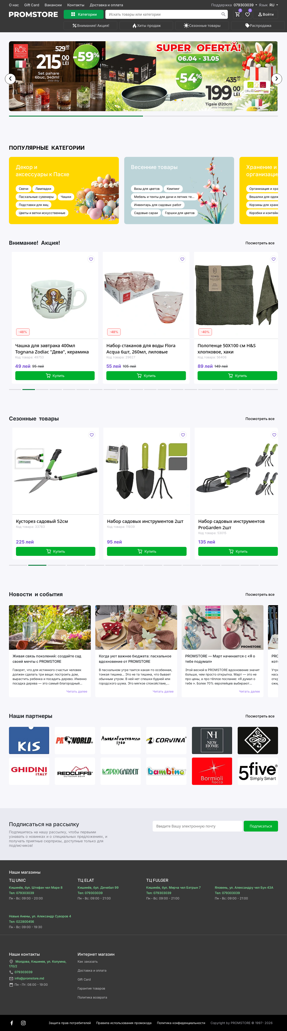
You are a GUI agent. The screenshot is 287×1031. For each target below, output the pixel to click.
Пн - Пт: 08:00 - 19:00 (28, 984)
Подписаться (261, 826)
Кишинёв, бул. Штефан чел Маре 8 (36, 887)
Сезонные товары (202, 25)
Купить (60, 375)
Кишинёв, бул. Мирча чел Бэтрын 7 (173, 887)
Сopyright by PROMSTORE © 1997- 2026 (242, 1023)
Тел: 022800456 (21, 921)
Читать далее (76, 691)
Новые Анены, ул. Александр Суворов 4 (40, 916)
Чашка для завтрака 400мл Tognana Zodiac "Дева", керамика (57, 348)
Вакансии (53, 5)
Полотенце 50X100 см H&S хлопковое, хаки (232, 348)
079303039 (21, 972)
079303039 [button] (244, 5)
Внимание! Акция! (90, 25)
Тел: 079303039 (21, 893)
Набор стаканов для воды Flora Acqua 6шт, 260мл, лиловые (146, 348)
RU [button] (272, 5)
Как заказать (88, 961)
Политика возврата (92, 997)
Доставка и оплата (106, 5)
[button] (76, 116)
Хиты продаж (146, 25)
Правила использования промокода (124, 1023)
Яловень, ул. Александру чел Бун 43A (244, 887)
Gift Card (31, 5)
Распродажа (258, 25)
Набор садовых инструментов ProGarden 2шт (237, 524)
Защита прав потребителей (70, 1023)
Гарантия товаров (91, 988)
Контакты (75, 5)
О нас (14, 5)
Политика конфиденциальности (181, 1023)
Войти (265, 14)
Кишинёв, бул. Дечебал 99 (98, 887)
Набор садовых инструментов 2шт (151, 521)
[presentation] (10, 79)
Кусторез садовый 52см (48, 521)
